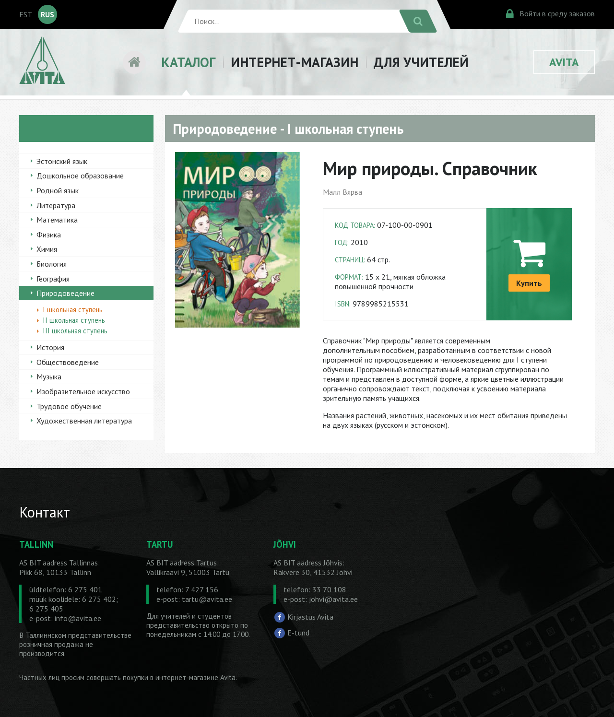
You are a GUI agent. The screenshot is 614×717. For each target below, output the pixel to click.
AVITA (564, 62)
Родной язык (57, 190)
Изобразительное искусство (83, 391)
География (53, 278)
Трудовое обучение (69, 406)
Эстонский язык (61, 161)
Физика (48, 234)
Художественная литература (84, 420)
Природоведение (65, 293)
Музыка (48, 376)
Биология (51, 264)
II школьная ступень (74, 320)
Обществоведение (67, 362)
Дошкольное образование (80, 175)
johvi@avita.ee (333, 599)
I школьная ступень (73, 309)
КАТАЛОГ (188, 62)
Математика (57, 219)
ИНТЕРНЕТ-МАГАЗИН (294, 62)
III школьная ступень (75, 330)
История (50, 347)
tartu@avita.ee (207, 599)
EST (25, 14)
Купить (529, 283)
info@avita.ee (78, 618)
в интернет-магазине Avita (193, 677)
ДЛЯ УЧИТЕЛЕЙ (421, 62)
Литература (55, 205)
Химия (46, 249)
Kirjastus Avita (310, 616)
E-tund (298, 632)
